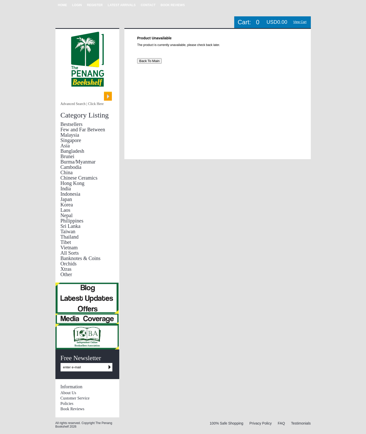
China (67, 172)
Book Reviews (73, 409)
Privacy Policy (261, 423)
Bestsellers (72, 124)
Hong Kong (73, 183)
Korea (67, 204)
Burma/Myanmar (78, 162)
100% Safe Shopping (226, 423)
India (66, 188)
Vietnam (69, 247)
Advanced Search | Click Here (82, 104)
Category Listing (85, 115)
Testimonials (301, 423)
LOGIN (77, 5)
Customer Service (75, 398)
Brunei (67, 156)
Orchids (69, 263)
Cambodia (71, 167)
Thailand (70, 237)
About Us (68, 393)
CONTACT (148, 5)
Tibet (66, 242)
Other (66, 274)
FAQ (281, 423)
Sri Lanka (70, 226)
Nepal (67, 215)
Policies (67, 403)
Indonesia (70, 194)
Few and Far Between (83, 129)
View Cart (299, 22)
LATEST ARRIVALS (122, 5)
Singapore (71, 140)
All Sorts (70, 253)
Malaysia (70, 135)
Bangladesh (72, 151)
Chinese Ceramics (79, 178)
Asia (65, 145)
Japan (66, 199)
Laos (65, 210)
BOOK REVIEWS (173, 5)
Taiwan (68, 231)
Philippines (72, 221)
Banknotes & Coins (81, 258)
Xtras (66, 269)
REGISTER (95, 5)
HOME (62, 5)
